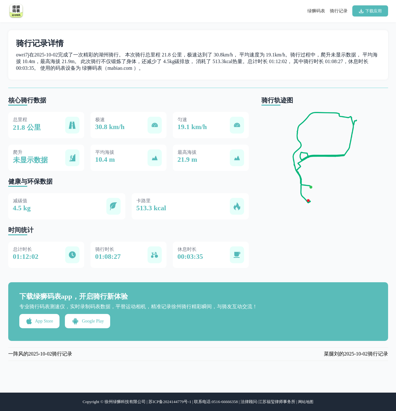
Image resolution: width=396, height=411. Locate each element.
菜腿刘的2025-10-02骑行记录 (356, 353)
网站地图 (305, 402)
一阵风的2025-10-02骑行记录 (40, 353)
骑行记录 (339, 11)
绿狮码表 (316, 11)
